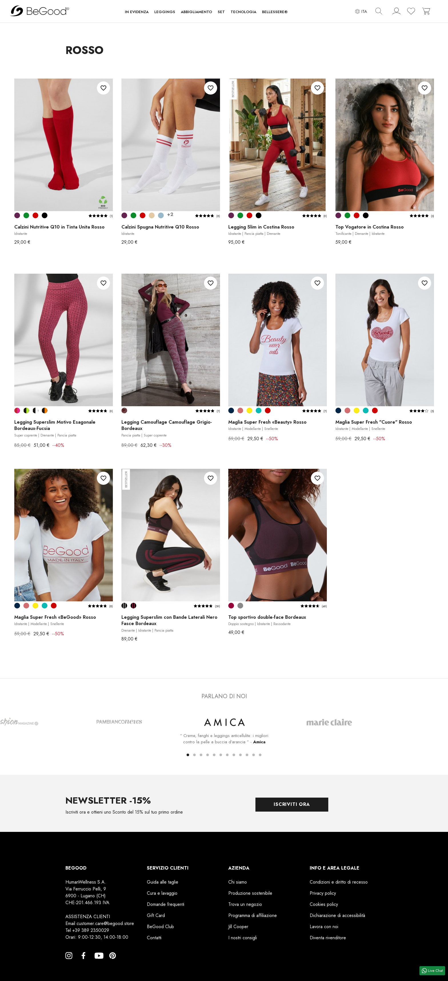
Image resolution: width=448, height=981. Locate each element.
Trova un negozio (245, 904)
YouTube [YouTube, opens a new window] (98, 962)
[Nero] (44, 215)
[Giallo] (249, 410)
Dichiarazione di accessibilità (337, 915)
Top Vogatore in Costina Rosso (370, 230)
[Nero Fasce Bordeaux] (133, 605)
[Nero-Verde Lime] (26, 410)
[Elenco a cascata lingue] (361, 11)
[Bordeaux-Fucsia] (17, 410)
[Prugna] (17, 215)
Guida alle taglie (162, 881)
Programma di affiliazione (252, 915)
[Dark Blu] (231, 410)
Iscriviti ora (292, 804)
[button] (136, 13)
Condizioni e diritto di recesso (339, 881)
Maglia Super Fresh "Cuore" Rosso (374, 425)
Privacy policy (323, 893)
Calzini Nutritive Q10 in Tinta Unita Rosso (60, 229)
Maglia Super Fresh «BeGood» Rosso (56, 620)
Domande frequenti (165, 904)
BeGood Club (160, 926)
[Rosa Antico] (240, 410)
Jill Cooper (238, 926)
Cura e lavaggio (162, 893)
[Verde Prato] (26, 215)
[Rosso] (35, 215)
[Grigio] (240, 605)
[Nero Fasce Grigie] (124, 605)
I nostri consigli (242, 937)
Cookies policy (324, 904)
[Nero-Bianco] (35, 410)
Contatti (154, 937)
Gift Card (156, 915)
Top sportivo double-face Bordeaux (268, 620)
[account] (396, 12)
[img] (378, 11)
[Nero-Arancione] (44, 410)
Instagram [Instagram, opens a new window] (68, 962)
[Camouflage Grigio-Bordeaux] (124, 410)
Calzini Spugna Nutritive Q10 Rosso (161, 229)
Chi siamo (237, 881)
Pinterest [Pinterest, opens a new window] (112, 962)
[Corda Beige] (152, 215)
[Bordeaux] (231, 605)
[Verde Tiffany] (258, 410)
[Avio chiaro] (161, 215)
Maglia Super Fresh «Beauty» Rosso (268, 425)
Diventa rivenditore (328, 937)
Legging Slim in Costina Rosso (261, 230)
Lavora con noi (324, 926)
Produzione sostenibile (250, 893)
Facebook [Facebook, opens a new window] (83, 962)
